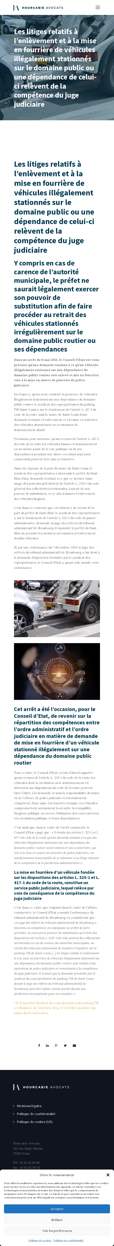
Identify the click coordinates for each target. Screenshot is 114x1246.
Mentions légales (29, 1106)
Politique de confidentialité (68, 1240)
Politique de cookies (39, 1240)
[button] (108, 1175)
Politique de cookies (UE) (34, 1122)
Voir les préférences (57, 1231)
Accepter (57, 1209)
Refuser (57, 1220)
